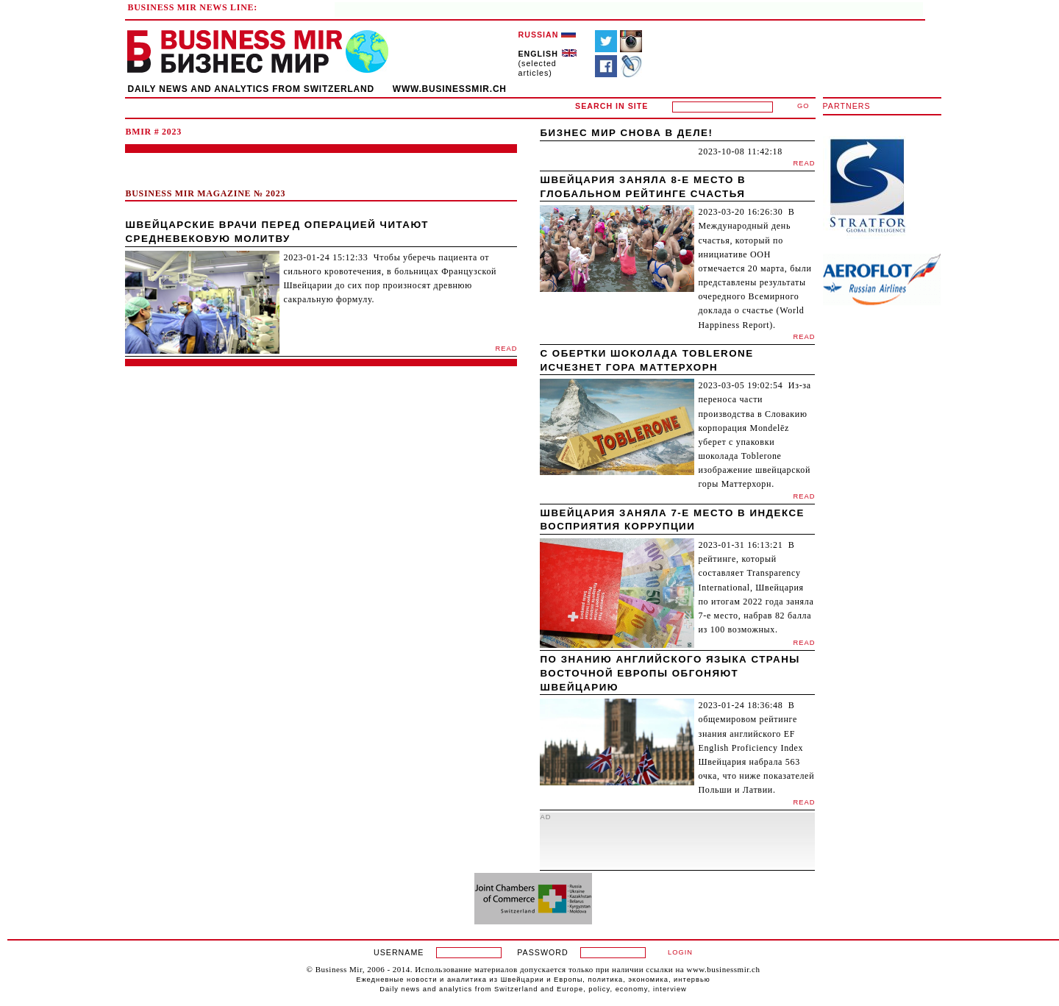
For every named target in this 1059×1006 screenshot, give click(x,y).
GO (803, 106)
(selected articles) (547, 63)
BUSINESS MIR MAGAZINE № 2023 (205, 193)
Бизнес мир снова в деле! (626, 132)
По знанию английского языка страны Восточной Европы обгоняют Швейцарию (669, 673)
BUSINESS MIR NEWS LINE (190, 7)
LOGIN (680, 952)
